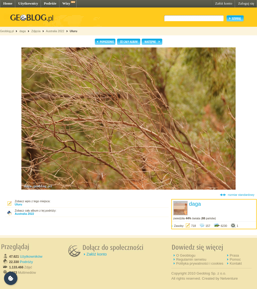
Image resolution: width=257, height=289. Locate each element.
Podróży (26, 262)
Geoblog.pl (7, 31)
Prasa (234, 255)
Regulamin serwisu (191, 259)
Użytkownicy (28, 3)
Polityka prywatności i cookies (199, 263)
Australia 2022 (55, 31)
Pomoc (235, 259)
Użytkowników (31, 256)
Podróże (50, 3)
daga (22, 31)
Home (7, 3)
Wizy (66, 3)
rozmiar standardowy (241, 194)
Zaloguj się (246, 3)
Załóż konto (223, 3)
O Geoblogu (185, 255)
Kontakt (236, 263)
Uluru (73, 31)
